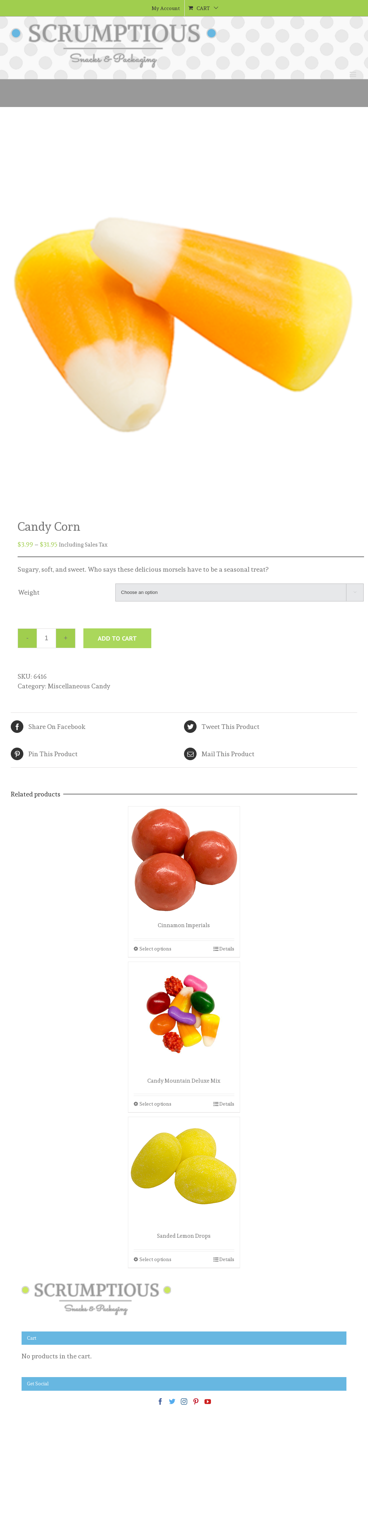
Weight (29, 592)
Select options (155, 949)
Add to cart (117, 638)
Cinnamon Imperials (184, 925)
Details (226, 949)
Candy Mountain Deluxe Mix (183, 1081)
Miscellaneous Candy (79, 686)
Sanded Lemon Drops (184, 1236)
